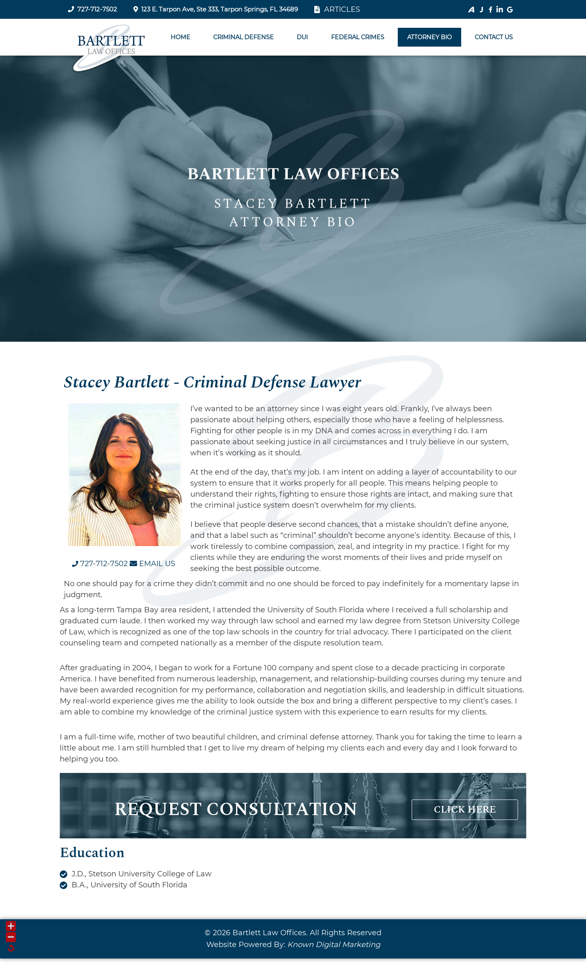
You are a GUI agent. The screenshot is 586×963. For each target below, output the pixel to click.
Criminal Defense (243, 37)
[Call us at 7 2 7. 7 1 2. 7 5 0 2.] (100, 563)
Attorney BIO (429, 37)
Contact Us (494, 37)
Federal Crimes (357, 37)
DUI (302, 37)
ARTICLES (337, 9)
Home (180, 37)
